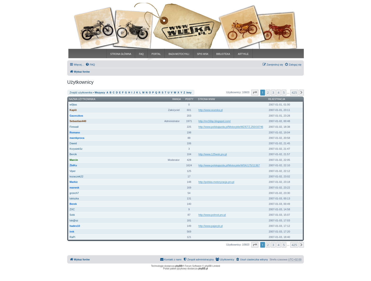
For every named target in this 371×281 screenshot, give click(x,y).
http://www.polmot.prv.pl (212, 214)
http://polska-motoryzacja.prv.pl (216, 181)
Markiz (74, 181)
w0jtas (73, 104)
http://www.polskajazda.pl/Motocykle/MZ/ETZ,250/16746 (231, 126)
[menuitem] (90, 64)
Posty (189, 99)
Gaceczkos (76, 115)
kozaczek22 (76, 176)
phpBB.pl (203, 268)
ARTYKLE (243, 54)
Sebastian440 (78, 121)
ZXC (72, 209)
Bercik (73, 154)
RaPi (72, 237)
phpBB (178, 266)
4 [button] (278, 92)
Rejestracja (276, 99)
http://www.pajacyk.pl (211, 225)
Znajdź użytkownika (81, 92)
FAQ (141, 54)
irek (72, 231)
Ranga (176, 99)
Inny (188, 92)
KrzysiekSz (76, 148)
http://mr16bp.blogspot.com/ (215, 121)
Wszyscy (100, 92)
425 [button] (294, 92)
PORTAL (156, 54)
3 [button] (273, 92)
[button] (254, 92)
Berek (73, 203)
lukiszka (74, 198)
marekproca (77, 137)
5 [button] (284, 92)
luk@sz (74, 220)
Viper (72, 171)
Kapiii (73, 110)
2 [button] (268, 92)
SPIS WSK (202, 54)
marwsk (74, 187)
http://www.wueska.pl (211, 110)
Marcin (74, 159)
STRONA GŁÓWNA (120, 54)
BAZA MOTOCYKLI (178, 54)
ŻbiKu (73, 165)
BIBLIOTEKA (223, 54)
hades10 (75, 225)
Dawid (73, 143)
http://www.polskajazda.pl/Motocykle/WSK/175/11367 (229, 165)
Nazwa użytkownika (82, 99)
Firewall (74, 126)
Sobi (72, 214)
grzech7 (74, 193)
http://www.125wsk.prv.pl (213, 154)
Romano (75, 132)
